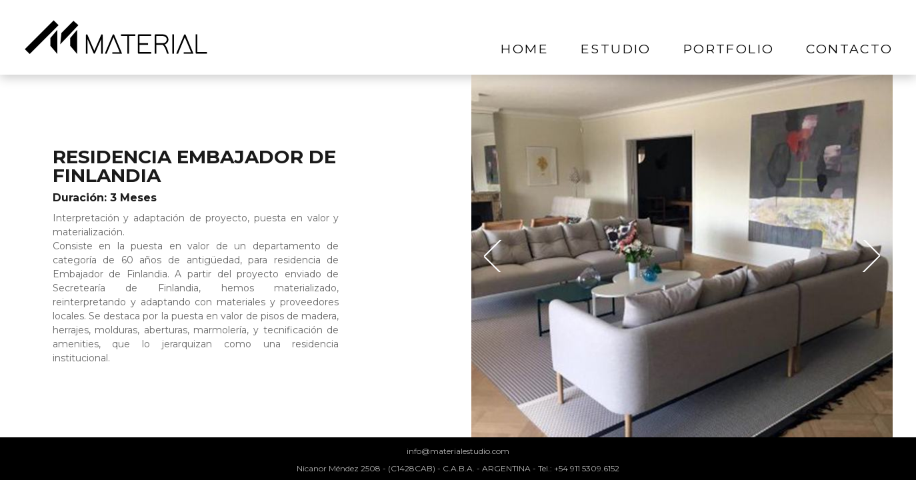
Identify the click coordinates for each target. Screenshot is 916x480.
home (525, 49)
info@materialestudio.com (458, 451)
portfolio (729, 49)
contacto (849, 49)
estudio (616, 49)
